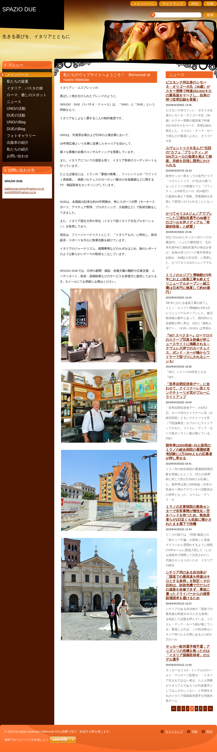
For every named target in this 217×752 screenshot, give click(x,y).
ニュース (14, 102)
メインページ (17, 74)
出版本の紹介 (17, 142)
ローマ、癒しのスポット (27, 95)
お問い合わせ (17, 156)
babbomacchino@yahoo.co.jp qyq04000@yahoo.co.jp (24, 190)
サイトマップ (174, 731)
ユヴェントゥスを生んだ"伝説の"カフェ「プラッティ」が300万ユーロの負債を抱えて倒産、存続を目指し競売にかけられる (189, 156)
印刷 (195, 731)
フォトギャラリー (21, 136)
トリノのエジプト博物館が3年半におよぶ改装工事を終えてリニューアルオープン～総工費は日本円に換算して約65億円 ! (189, 283)
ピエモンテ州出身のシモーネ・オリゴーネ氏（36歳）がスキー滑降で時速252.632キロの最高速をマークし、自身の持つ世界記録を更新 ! (189, 91)
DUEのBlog (16, 129)
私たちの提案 (17, 81)
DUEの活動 (16, 115)
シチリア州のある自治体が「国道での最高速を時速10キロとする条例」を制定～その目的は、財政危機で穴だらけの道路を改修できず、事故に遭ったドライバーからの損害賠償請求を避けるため (188, 585)
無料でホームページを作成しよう (27, 739)
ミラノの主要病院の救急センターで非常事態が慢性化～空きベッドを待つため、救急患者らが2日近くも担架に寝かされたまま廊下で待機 (189, 515)
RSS (209, 731)
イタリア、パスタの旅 (25, 88)
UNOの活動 (16, 108)
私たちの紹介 (17, 149)
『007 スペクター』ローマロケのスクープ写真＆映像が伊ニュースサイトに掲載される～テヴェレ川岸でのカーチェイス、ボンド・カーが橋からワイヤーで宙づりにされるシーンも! (189, 348)
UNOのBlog (16, 122)
